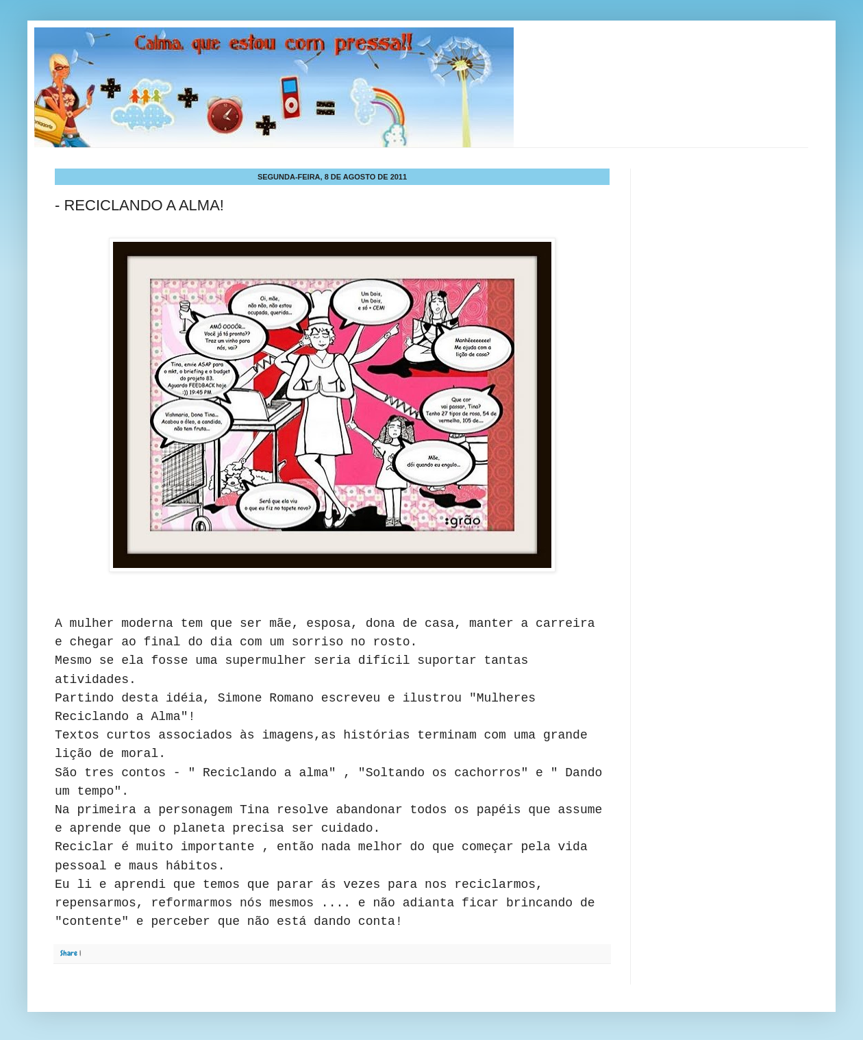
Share (68, 953)
